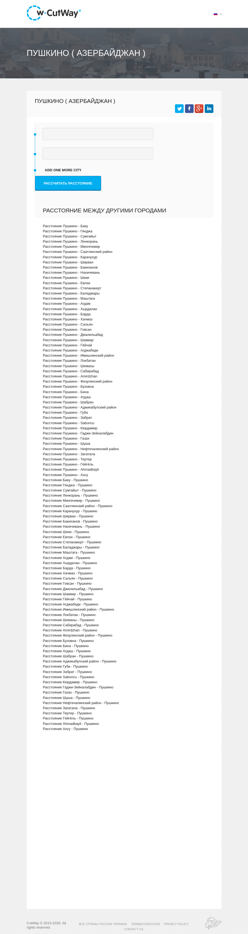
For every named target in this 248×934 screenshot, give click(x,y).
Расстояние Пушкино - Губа (65, 412)
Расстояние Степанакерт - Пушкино (72, 542)
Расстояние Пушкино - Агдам (67, 304)
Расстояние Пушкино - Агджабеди (70, 350)
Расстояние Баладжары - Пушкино (71, 547)
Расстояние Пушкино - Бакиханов (70, 267)
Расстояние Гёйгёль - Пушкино (68, 718)
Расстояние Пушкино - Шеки (66, 278)
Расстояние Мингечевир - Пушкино (71, 500)
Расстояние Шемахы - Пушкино (68, 620)
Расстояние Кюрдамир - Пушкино (70, 682)
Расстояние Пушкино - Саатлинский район (78, 252)
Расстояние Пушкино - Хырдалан (70, 309)
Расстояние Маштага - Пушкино (69, 552)
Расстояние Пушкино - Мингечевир (71, 247)
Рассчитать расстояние (68, 183)
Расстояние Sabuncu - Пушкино (68, 677)
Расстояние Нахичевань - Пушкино (71, 526)
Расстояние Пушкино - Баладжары (71, 293)
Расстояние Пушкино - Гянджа (67, 231)
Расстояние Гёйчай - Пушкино (67, 599)
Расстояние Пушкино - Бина (66, 392)
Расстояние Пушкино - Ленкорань (70, 241)
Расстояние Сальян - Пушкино (68, 578)
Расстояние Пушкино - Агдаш (67, 397)
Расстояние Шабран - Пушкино (68, 656)
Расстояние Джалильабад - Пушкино (73, 589)
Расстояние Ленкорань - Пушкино (70, 495)
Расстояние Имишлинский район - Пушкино (78, 609)
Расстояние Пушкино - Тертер (67, 459)
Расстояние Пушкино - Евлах (67, 283)
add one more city (63, 170)
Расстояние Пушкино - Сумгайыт (70, 236)
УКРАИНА (120, 924)
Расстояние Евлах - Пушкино (67, 537)
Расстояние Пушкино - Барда (67, 314)
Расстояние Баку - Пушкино (65, 480)
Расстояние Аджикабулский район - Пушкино (80, 661)
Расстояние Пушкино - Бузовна (68, 386)
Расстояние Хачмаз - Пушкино (67, 573)
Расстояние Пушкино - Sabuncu (68, 423)
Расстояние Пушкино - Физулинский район (78, 381)
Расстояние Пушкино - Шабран (68, 402)
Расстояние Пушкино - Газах (66, 438)
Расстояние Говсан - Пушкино (67, 583)
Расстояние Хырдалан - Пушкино (70, 563)
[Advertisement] (124, 782)
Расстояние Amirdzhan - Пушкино (70, 630)
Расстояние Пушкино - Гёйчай (67, 345)
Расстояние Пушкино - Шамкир (68, 340)
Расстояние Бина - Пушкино (66, 646)
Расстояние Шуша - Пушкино (66, 698)
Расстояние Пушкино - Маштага (69, 298)
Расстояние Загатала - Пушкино (69, 708)
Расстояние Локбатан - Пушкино (69, 615)
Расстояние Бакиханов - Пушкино (70, 521)
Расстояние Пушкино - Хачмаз (67, 319)
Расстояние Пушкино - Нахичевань (71, 272)
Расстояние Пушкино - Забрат (67, 418)
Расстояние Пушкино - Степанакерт (72, 288)
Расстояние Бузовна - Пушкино (68, 641)
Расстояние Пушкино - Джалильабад (73, 335)
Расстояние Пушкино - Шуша (66, 443)
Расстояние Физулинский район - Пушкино (78, 635)
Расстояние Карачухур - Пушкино (70, 511)
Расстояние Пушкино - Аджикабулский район (80, 407)
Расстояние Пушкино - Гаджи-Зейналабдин (78, 433)
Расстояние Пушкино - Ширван (68, 262)
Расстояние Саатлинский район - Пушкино (78, 506)
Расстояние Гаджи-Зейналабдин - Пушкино (78, 687)
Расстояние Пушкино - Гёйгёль (68, 464)
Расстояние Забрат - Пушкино (67, 672)
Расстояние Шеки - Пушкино (66, 532)
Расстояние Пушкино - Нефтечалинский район (81, 449)
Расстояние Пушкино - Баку (65, 226)
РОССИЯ (106, 924)
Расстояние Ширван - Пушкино (68, 516)
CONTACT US (133, 929)
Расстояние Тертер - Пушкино (67, 713)
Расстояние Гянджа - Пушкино (67, 485)
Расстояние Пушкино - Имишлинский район (78, 355)
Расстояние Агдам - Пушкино (67, 558)
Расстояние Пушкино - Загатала (69, 454)
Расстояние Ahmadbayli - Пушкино (71, 724)
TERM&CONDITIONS (145, 924)
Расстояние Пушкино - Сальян (68, 324)
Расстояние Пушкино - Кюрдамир (70, 428)
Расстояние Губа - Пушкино (65, 666)
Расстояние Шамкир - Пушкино (68, 594)
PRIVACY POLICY (176, 924)
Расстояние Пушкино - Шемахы (68, 366)
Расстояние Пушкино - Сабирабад (71, 371)
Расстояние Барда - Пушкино (67, 568)
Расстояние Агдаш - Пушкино (67, 651)
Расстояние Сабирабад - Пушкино (71, 625)
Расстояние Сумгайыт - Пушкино (70, 490)
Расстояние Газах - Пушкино (66, 692)
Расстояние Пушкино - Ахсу (65, 475)
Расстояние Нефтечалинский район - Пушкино (81, 703)
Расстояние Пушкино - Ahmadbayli (71, 469)
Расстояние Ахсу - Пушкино (65, 729)
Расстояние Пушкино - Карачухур (70, 257)
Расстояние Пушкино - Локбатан (69, 361)
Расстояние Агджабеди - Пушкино (70, 604)
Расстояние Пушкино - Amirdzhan (70, 376)
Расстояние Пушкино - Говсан (67, 329)
